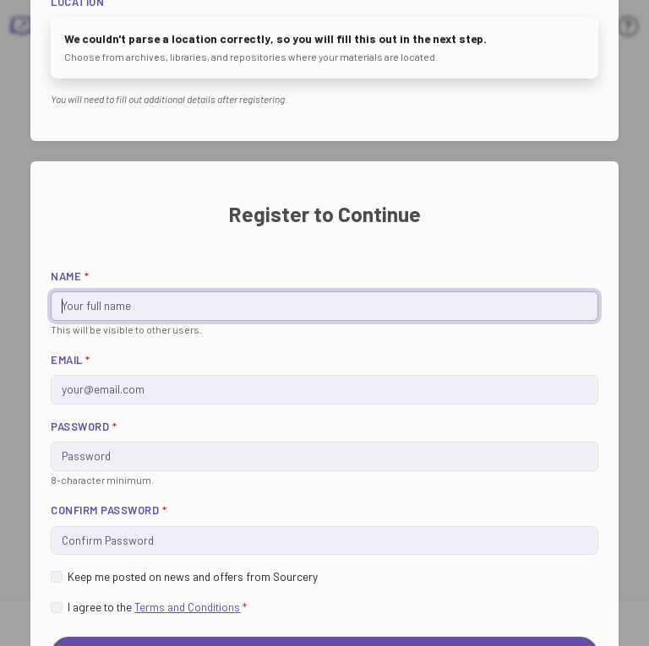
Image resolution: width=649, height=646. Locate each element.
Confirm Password (108, 510)
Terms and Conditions (187, 607)
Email (70, 359)
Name (70, 276)
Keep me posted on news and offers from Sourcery (193, 576)
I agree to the (157, 607)
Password (84, 426)
